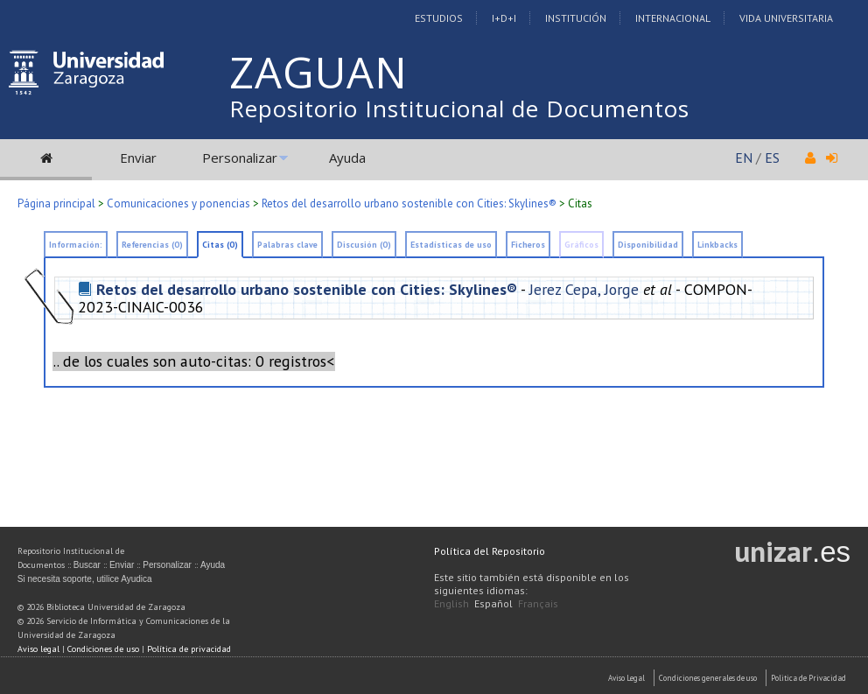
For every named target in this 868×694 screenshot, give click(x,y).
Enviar (138, 157)
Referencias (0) (152, 244)
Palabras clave (287, 244)
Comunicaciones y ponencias (178, 203)
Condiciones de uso (103, 649)
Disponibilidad (648, 244)
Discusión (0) (364, 244)
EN (743, 157)
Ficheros (528, 244)
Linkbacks (717, 244)
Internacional (672, 18)
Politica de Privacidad (808, 678)
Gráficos (581, 244)
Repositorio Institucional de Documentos (459, 108)
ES (772, 157)
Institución (575, 18)
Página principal (56, 203)
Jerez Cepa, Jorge (584, 289)
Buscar (87, 565)
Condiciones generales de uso (708, 678)
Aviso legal (39, 649)
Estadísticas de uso (451, 244)
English (451, 603)
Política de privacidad (189, 649)
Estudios (439, 18)
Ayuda (347, 157)
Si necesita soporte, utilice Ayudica (85, 579)
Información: (75, 244)
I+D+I (504, 18)
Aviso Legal (626, 678)
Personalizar (239, 157)
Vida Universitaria (786, 18)
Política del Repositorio (489, 550)
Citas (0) (220, 244)
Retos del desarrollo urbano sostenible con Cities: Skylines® (409, 203)
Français (538, 603)
